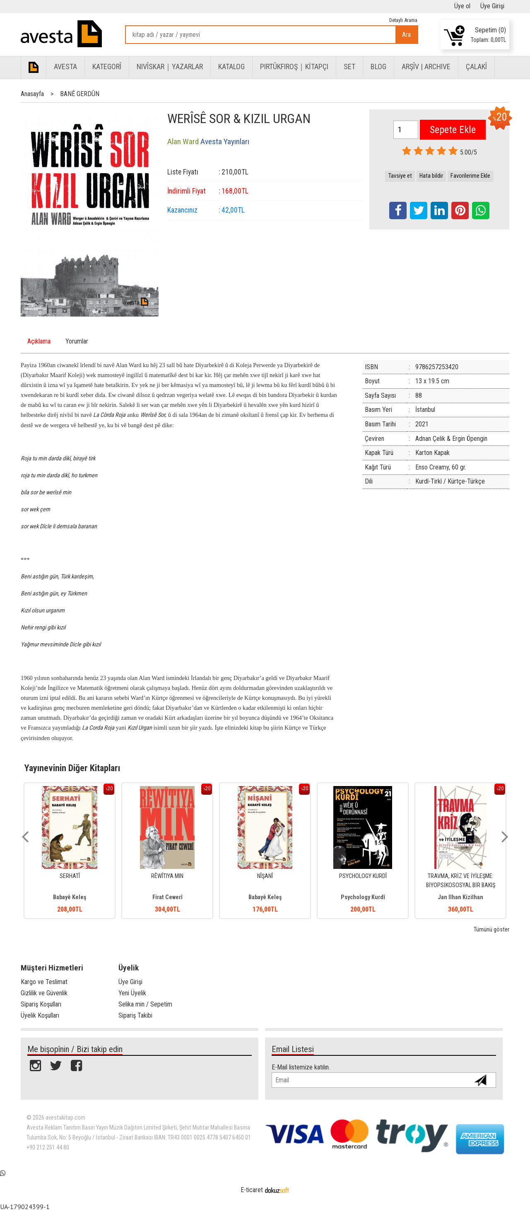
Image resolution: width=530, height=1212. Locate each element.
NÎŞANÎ (363, 876)
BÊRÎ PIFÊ (70, 876)
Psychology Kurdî (460, 897)
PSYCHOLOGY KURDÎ (460, 876)
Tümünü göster (491, 929)
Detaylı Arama (403, 20)
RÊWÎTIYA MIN (265, 876)
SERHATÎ (167, 876)
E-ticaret (252, 1190)
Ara (406, 35)
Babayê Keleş (167, 897)
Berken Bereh (69, 897)
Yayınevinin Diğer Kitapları (72, 768)
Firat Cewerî (265, 897)
